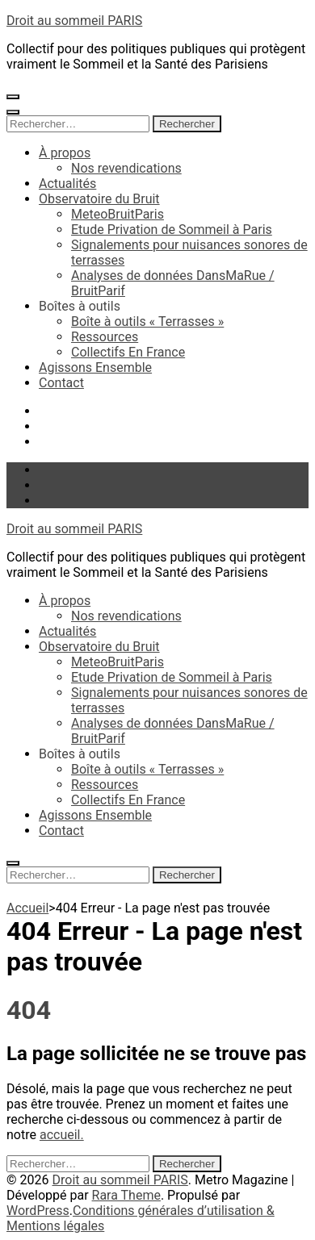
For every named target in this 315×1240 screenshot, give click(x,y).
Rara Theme (126, 1195)
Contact (61, 382)
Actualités (67, 183)
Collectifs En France (128, 352)
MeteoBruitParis (117, 214)
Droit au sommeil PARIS (74, 20)
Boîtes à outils (79, 306)
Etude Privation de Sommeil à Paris (171, 229)
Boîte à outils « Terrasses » (147, 321)
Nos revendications (126, 168)
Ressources (104, 336)
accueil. (62, 1134)
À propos (64, 153)
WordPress (37, 1210)
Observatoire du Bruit (99, 199)
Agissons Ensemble (95, 367)
